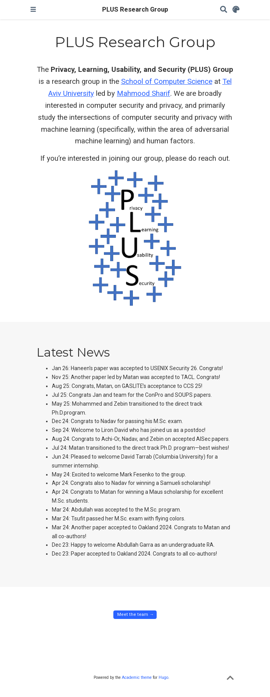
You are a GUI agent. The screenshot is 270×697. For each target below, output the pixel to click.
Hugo (163, 677)
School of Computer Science (166, 81)
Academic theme (137, 677)
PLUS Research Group (135, 9)
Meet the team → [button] (135, 614)
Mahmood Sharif (143, 93)
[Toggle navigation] (33, 9)
